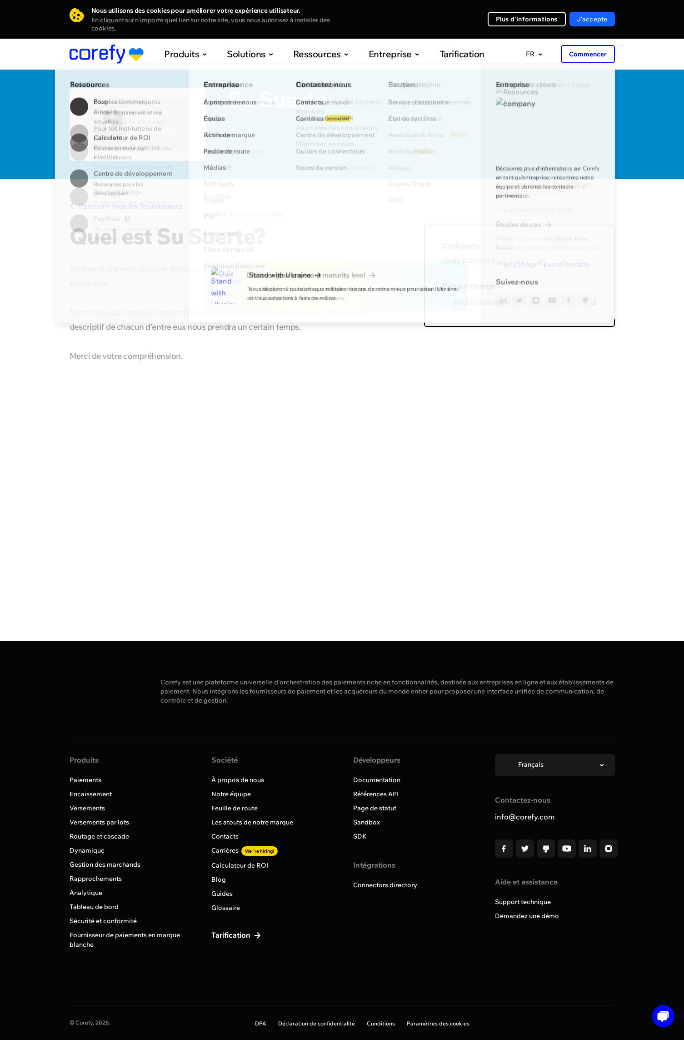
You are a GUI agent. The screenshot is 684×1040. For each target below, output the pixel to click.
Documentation (376, 780)
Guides (222, 893)
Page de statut (374, 808)
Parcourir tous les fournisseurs (126, 206)
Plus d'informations (527, 19)
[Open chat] (660, 1016)
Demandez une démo (527, 916)
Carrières (244, 850)
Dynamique (87, 850)
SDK (360, 836)
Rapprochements (96, 878)
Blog (218, 879)
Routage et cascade (99, 836)
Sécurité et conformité (103, 921)
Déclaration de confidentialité (316, 1023)
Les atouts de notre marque (252, 822)
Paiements (85, 780)
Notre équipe (231, 794)
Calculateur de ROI (239, 865)
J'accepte (592, 19)
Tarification (443, 54)
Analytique (86, 893)
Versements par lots (99, 822)
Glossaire (225, 908)
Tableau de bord (94, 907)
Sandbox (366, 822)
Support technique (523, 902)
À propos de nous (237, 780)
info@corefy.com (524, 816)
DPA (260, 1023)
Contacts (225, 836)
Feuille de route (234, 808)
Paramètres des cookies (438, 1023)
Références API (376, 794)
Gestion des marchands (105, 864)
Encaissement (91, 794)
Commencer (588, 54)
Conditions (381, 1023)
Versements (87, 808)
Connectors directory (385, 885)
